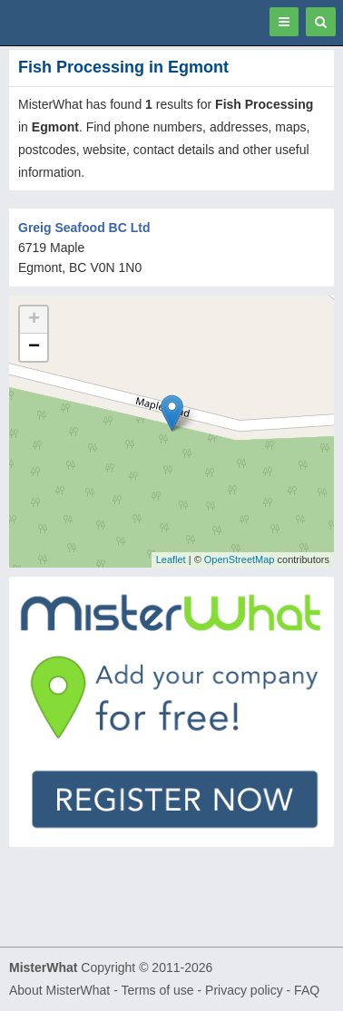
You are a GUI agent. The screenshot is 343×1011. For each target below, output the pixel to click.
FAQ (306, 990)
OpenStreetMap (239, 559)
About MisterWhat (59, 990)
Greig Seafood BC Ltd (84, 227)
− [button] (34, 347)
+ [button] (34, 320)
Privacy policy (244, 990)
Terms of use (157, 990)
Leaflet (171, 559)
